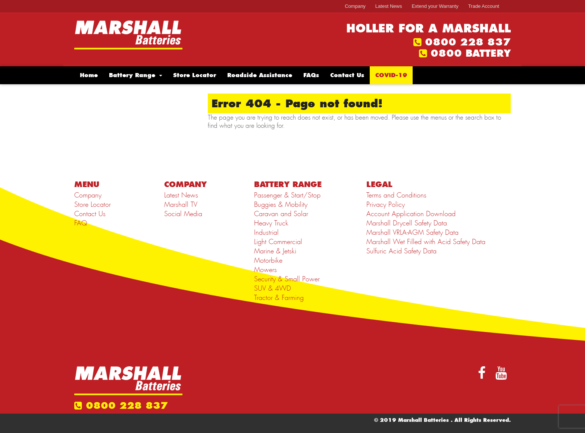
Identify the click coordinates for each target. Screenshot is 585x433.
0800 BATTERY (471, 53)
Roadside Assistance (259, 75)
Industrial (266, 232)
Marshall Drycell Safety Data (406, 223)
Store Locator (194, 75)
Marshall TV (180, 204)
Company (355, 6)
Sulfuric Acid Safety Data (401, 251)
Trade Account (483, 6)
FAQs (311, 75)
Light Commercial (278, 242)
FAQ (80, 223)
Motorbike (268, 260)
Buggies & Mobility (280, 204)
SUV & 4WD (272, 288)
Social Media (183, 214)
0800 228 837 (468, 42)
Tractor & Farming (279, 298)
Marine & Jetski (275, 251)
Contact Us (347, 75)
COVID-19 (391, 75)
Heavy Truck (271, 223)
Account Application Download (411, 214)
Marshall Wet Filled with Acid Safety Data (425, 242)
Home (89, 75)
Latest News (388, 6)
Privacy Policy (385, 204)
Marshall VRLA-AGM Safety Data (412, 232)
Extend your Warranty (435, 6)
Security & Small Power (287, 279)
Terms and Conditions (396, 195)
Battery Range (132, 75)
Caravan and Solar (281, 214)
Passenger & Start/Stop (287, 195)
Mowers (265, 270)
